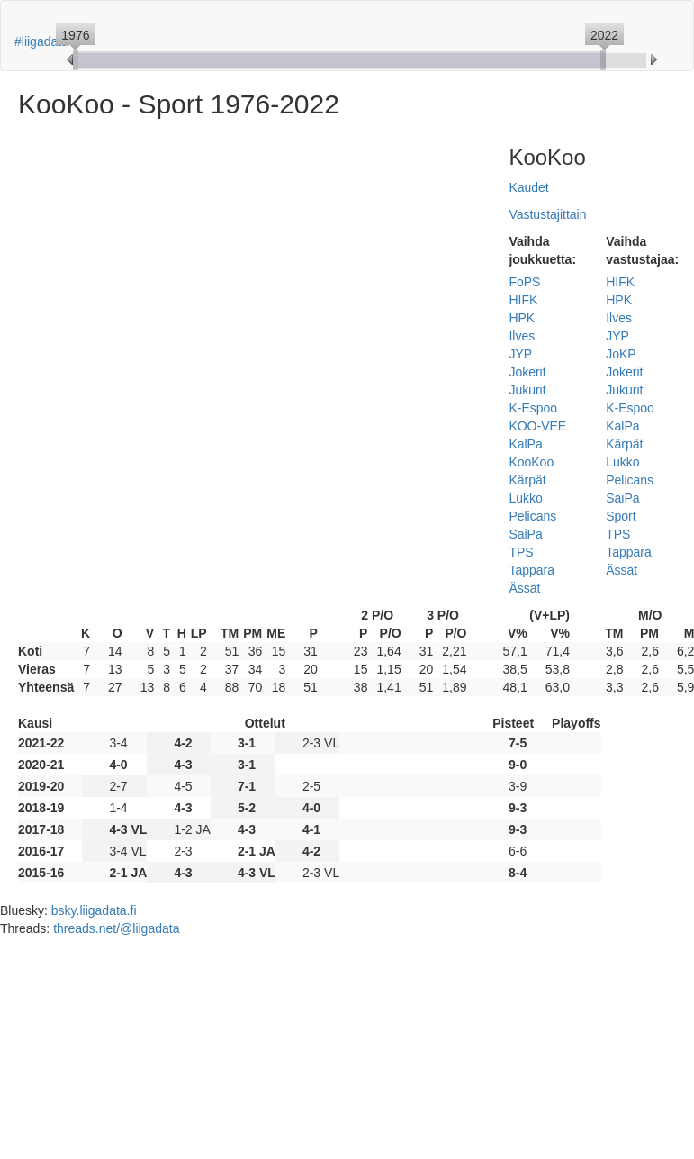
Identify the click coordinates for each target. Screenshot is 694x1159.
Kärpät (527, 480)
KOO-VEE (537, 426)
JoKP (620, 354)
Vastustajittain (547, 214)
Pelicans (532, 516)
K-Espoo (533, 408)
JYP (520, 354)
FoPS (524, 282)
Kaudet (528, 187)
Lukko (525, 498)
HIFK (523, 300)
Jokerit (527, 372)
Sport (620, 516)
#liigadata (41, 41)
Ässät (524, 588)
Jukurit (527, 390)
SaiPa (525, 534)
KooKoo (531, 462)
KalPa (525, 444)
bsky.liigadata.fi (94, 910)
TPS (521, 552)
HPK (522, 318)
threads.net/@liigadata (116, 928)
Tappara (531, 570)
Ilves (522, 336)
